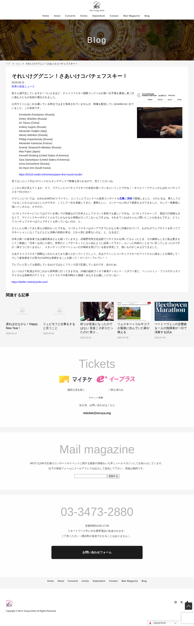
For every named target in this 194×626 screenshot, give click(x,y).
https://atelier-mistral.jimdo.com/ (30, 281)
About (57, 16)
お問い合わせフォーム (97, 560)
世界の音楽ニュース (23, 86)
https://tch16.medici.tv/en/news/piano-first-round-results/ (50, 174)
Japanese (157, 623)
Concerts (70, 16)
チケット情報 (96, 406)
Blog (147, 16)
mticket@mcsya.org (97, 421)
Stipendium (98, 16)
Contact (114, 16)
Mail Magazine (131, 16)
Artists (84, 16)
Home (45, 16)
